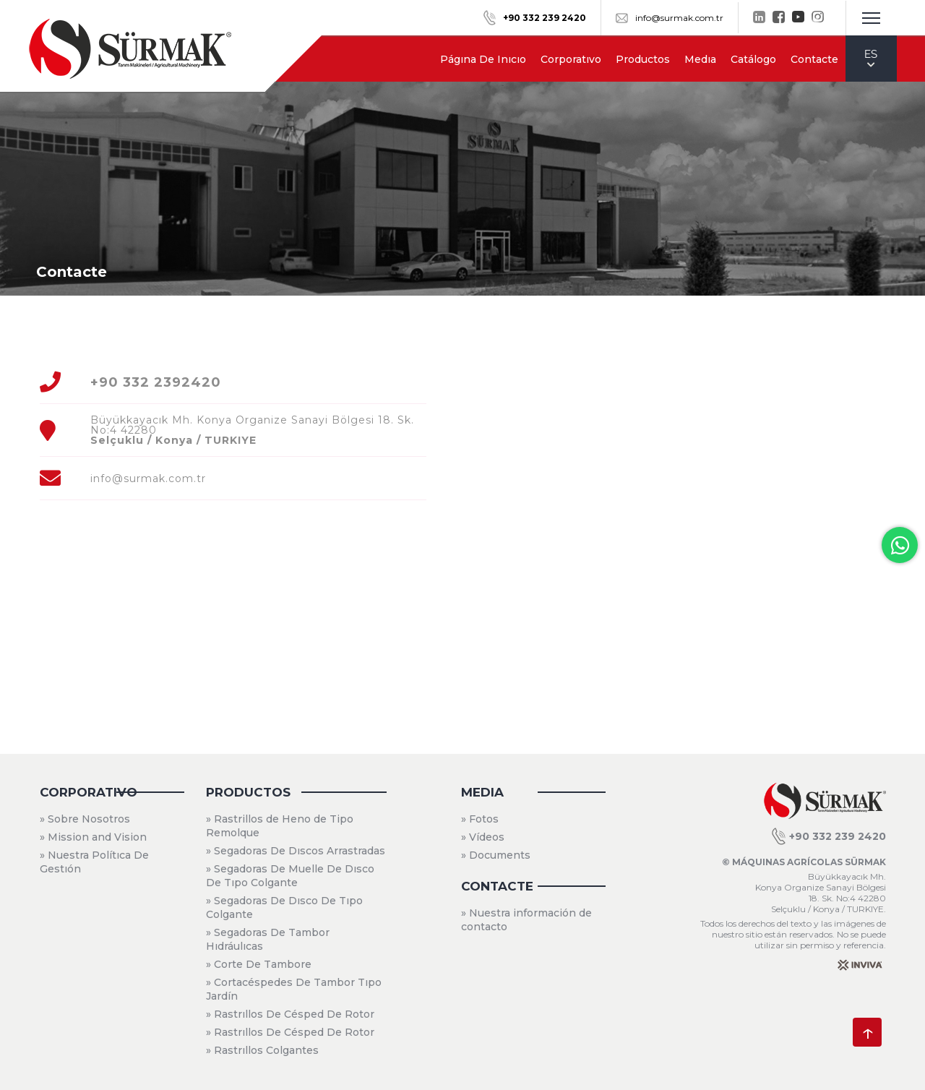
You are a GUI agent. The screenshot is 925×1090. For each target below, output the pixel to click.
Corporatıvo (571, 59)
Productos (643, 59)
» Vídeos (482, 837)
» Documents (495, 855)
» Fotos (480, 818)
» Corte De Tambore (258, 964)
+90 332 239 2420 (829, 836)
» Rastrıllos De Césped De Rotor (290, 1014)
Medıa (700, 59)
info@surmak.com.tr (669, 17)
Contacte (814, 59)
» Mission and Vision (93, 837)
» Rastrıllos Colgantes (262, 1050)
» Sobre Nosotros (85, 818)
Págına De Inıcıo (483, 59)
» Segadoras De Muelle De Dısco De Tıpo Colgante (290, 875)
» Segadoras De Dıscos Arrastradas (295, 850)
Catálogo (753, 59)
